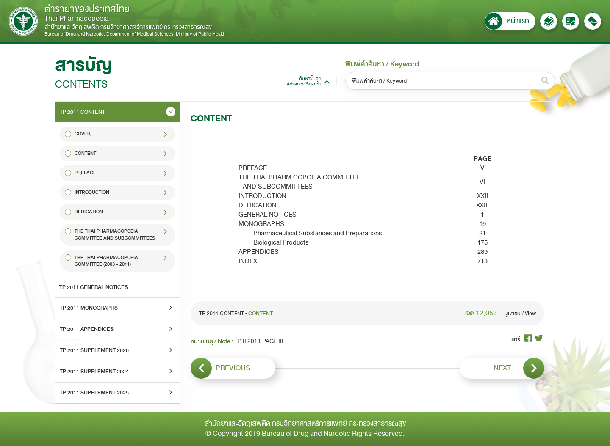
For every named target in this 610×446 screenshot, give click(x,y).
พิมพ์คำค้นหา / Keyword (382, 64)
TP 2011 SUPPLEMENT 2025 (94, 392)
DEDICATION (89, 212)
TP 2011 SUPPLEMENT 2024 (94, 371)
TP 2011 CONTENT (82, 112)
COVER (83, 134)
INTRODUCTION (92, 192)
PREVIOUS (220, 368)
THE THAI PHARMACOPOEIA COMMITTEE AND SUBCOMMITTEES (115, 234)
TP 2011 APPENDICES (87, 329)
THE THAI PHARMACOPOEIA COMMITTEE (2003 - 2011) (106, 260)
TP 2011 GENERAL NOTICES (93, 287)
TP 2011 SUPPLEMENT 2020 (94, 350)
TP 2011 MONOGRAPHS (89, 308)
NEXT (519, 368)
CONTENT (85, 153)
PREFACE (85, 173)
